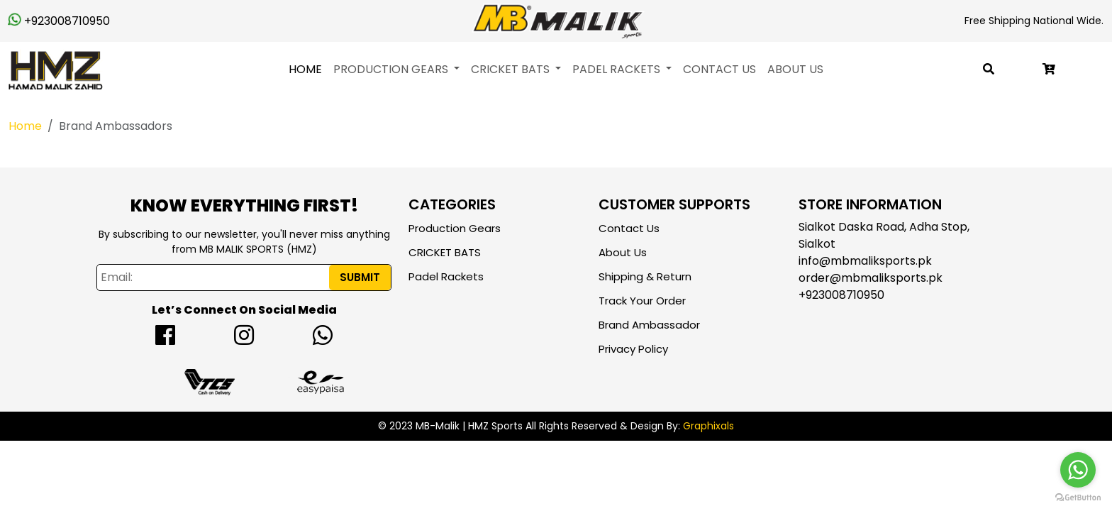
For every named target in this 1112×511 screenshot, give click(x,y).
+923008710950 (59, 21)
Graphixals (708, 426)
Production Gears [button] (392, 69)
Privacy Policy (633, 348)
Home (305, 69)
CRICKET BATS (444, 252)
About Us (795, 69)
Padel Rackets (446, 276)
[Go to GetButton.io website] (1078, 497)
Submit (360, 277)
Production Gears (454, 228)
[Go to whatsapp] (1078, 470)
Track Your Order (642, 300)
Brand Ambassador (649, 324)
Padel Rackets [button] (617, 69)
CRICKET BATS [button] (511, 69)
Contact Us (719, 69)
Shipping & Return (645, 276)
